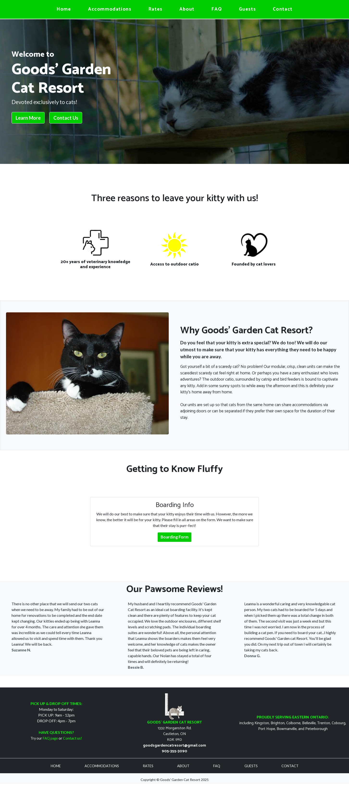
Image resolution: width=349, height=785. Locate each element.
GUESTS (251, 766)
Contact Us (65, 118)
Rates (155, 9)
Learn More (28, 118)
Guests (247, 9)
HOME (56, 766)
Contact (283, 9)
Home (63, 9)
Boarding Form (174, 536)
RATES (148, 766)
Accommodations (109, 9)
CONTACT (290, 766)
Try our (44, 738)
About (186, 9)
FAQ (216, 9)
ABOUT (183, 766)
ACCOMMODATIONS (102, 766)
